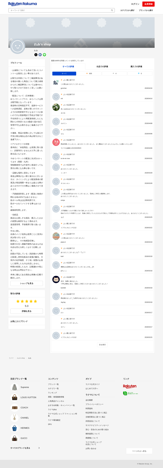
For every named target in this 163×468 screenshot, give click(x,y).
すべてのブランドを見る (20, 448)
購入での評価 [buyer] (136, 66)
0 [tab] (140, 73)
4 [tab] (114, 73)
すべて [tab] (64, 73)
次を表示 (102, 345)
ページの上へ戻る (139, 451)
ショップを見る (26, 283)
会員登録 (148, 4)
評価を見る (26, 311)
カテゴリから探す (127, 10)
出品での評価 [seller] (102, 66)
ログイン (135, 4)
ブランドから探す (146, 10)
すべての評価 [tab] (68, 66)
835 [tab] (89, 73)
